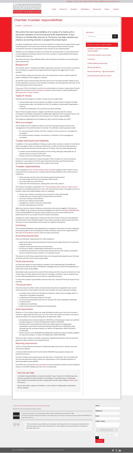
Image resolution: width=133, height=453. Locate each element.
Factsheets (85, 9)
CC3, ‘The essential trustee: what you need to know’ (59, 187)
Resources (97, 9)
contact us (72, 380)
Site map (47, 406)
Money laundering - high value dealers (101, 72)
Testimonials (16, 424)
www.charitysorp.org (42, 365)
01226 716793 (88, 1)
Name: (97, 406)
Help (42, 406)
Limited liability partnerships (97, 64)
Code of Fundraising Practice (28, 233)
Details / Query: (100, 421)
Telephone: (98, 411)
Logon (76, 1)
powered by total (18, 450)
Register (69, 1)
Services (74, 9)
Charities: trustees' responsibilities (99, 45)
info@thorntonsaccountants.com (109, 1)
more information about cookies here (55, 450)
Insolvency (91, 59)
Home (54, 9)
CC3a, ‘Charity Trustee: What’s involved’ (42, 170)
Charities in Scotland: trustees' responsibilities (98, 50)
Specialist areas (27, 26)
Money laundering (93, 68)
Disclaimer (33, 406)
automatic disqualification (70, 211)
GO (115, 37)
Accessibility (25, 406)
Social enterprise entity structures (99, 76)
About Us (63, 9)
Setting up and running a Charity (27, 93)
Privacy (38, 406)
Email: (97, 416)
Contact (116, 9)
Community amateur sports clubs (99, 55)
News (107, 9)
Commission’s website (43, 91)
